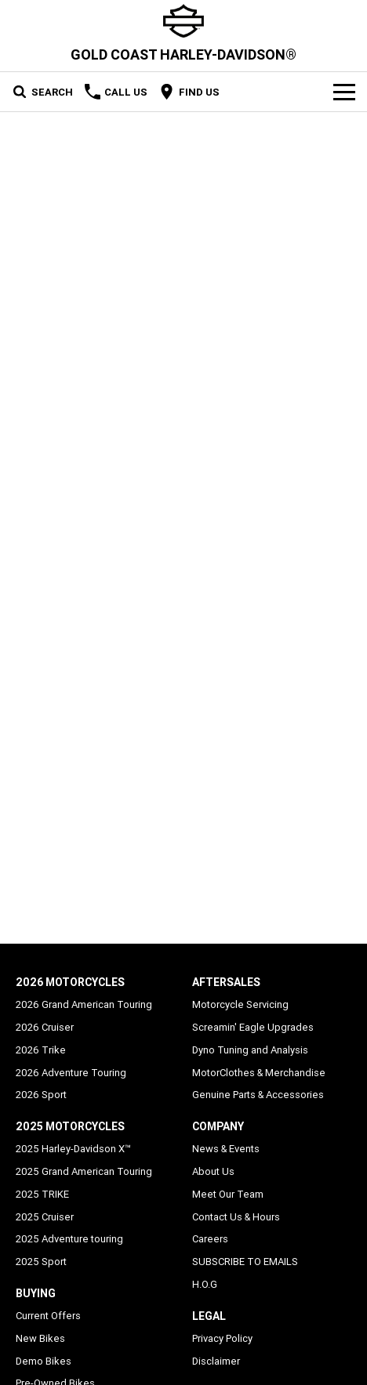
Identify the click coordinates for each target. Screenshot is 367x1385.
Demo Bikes (43, 1361)
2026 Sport (41, 1094)
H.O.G (204, 1284)
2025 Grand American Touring (84, 1171)
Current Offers (48, 1315)
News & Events (226, 1148)
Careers (210, 1238)
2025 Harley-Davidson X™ (73, 1148)
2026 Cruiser (45, 1027)
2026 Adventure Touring (71, 1072)
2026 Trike (41, 1050)
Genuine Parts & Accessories (258, 1094)
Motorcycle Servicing (240, 1004)
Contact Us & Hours (236, 1217)
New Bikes (40, 1338)
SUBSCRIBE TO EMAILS (245, 1261)
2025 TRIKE (42, 1194)
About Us (213, 1171)
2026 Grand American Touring (84, 1004)
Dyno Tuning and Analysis (250, 1050)
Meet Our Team (227, 1194)
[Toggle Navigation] (344, 91)
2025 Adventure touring (69, 1238)
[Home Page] (183, 21)
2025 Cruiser (45, 1217)
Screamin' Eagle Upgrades (253, 1027)
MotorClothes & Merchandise (258, 1072)
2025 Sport (41, 1261)
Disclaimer (216, 1361)
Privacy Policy (222, 1338)
